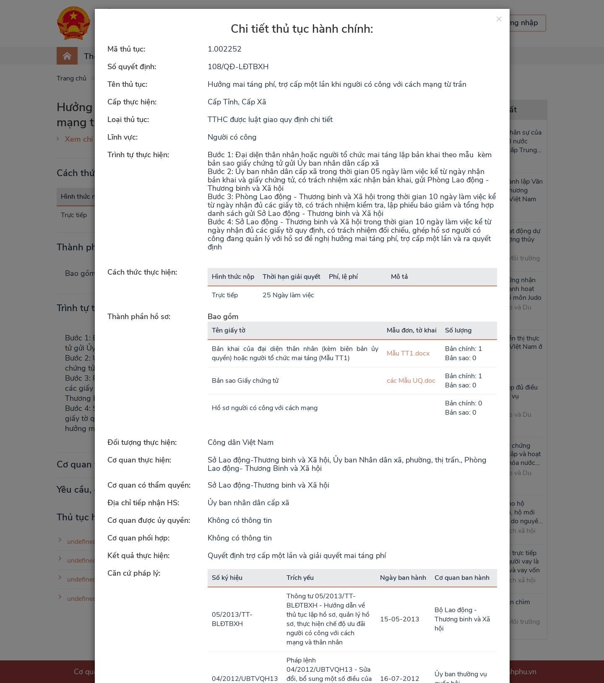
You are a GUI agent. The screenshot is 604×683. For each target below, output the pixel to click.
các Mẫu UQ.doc (411, 380)
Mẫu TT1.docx (408, 353)
